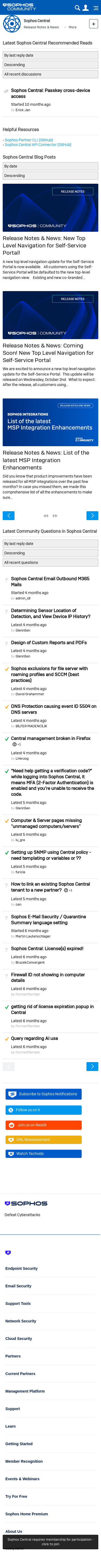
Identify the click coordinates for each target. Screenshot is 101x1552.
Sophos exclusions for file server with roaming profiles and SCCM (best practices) (49, 674)
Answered (7, 739)
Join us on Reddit (27, 1125)
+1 (19, 744)
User (85, 8)
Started (31, 104)
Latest (29, 624)
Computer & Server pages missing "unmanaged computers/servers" (46, 823)
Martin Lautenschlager (33, 936)
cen (18, 904)
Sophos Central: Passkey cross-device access (50, 93)
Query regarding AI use (34, 1038)
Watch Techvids (26, 1154)
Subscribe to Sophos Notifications (42, 1094)
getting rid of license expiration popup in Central (52, 1009)
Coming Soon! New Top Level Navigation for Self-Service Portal (48, 353)
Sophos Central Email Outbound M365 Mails (50, 582)
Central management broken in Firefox (50, 738)
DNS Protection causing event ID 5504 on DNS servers (53, 709)
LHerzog (22, 758)
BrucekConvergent (30, 962)
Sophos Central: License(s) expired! (47, 948)
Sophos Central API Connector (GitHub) (38, 144)
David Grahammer (30, 694)
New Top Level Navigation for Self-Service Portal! (44, 245)
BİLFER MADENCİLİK (31, 726)
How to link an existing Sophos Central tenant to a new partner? (50, 887)
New (93, 23)
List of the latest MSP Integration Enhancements (46, 460)
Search (77, 8)
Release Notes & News (41, 27)
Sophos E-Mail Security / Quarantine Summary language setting (48, 920)
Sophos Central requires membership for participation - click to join (50, 1541)
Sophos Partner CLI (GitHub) (29, 140)
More (72, 27)
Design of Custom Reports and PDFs (49, 643)
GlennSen (23, 630)
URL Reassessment (29, 1139)
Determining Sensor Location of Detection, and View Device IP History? (50, 613)
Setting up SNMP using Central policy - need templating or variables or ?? (51, 855)
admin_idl (23, 598)
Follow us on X (24, 1110)
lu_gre (20, 840)
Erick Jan (23, 110)
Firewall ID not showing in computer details (48, 978)
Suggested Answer (7, 669)
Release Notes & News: (33, 238)
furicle (20, 872)
